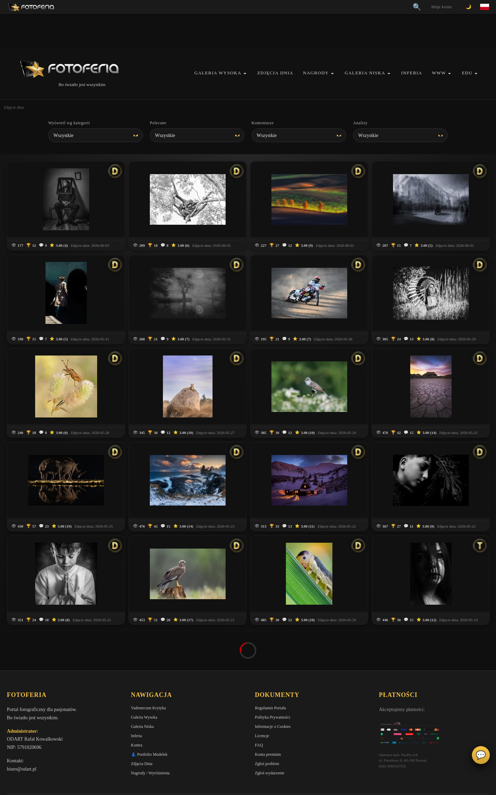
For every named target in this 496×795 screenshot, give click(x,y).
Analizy (360, 122)
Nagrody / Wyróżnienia (150, 773)
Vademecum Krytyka (148, 708)
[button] (245, 73)
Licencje (262, 735)
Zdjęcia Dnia (275, 72)
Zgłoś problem (267, 763)
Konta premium (268, 754)
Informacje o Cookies (273, 726)
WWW (439, 72)
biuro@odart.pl (22, 769)
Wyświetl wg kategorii (69, 122)
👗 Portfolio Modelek (149, 754)
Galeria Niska (365, 72)
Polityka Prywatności (272, 717)
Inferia (411, 72)
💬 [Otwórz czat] (481, 755)
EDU (467, 72)
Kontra (136, 745)
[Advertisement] (248, 31)
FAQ (259, 745)
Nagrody (316, 72)
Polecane (158, 122)
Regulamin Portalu (270, 708)
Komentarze (262, 122)
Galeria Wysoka (217, 72)
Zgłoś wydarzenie (270, 773)
